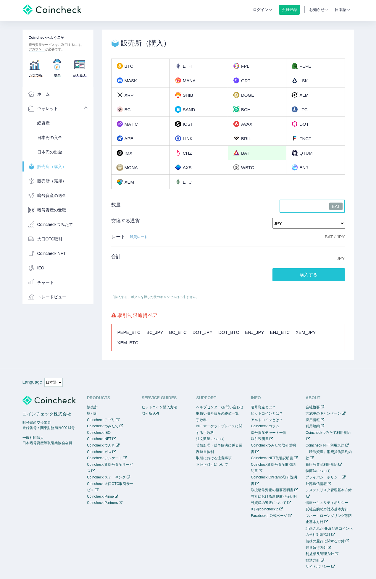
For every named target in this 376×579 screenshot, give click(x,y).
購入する (308, 274)
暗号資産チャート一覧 (268, 433)
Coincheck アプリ (101, 420)
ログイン (260, 9)
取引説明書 (260, 439)
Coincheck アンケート (104, 458)
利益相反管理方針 (320, 554)
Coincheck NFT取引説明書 (272, 458)
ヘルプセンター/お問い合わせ (219, 407)
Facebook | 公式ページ (269, 516)
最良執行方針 (316, 548)
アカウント (37, 49)
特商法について (318, 471)
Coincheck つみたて (103, 426)
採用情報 (313, 420)
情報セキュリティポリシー (327, 503)
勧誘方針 (313, 560)
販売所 (92, 407)
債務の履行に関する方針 (325, 541)
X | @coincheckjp (264, 509)
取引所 (92, 413)
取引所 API (150, 413)
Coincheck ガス (99, 452)
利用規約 (313, 426)
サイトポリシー (318, 567)
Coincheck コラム (265, 426)
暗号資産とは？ (263, 407)
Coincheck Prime (100, 496)
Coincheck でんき (101, 445)
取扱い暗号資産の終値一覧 (217, 413)
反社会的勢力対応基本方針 (327, 509)
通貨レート (139, 237)
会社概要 (313, 407)
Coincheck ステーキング (106, 477)
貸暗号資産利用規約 (322, 464)
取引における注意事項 (214, 458)
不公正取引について (212, 464)
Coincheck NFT (99, 439)
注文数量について (210, 439)
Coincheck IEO (99, 433)
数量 (116, 204)
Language (32, 381)
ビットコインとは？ (267, 413)
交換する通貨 (125, 220)
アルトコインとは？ (267, 420)
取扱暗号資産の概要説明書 (272, 490)
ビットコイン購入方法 (159, 407)
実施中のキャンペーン (323, 413)
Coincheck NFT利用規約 (325, 445)
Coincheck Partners (102, 503)
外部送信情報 (316, 484)
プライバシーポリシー (323, 477)
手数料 (201, 420)
